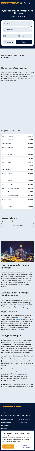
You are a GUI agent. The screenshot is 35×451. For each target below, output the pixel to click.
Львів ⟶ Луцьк (6, 203)
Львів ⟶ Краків (7, 173)
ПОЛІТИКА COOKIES (24, 419)
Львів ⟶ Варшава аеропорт (10, 195)
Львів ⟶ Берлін (7, 151)
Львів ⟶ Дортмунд (7, 206)
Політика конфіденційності (26, 446)
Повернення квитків (7, 419)
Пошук (24, 42)
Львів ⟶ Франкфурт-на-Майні (10, 188)
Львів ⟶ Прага (6, 169)
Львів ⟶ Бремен (7, 166)
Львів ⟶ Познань (7, 192)
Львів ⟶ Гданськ (7, 143)
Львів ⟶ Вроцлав (7, 139)
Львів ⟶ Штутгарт (7, 184)
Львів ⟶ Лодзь (6, 162)
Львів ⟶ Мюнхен (7, 180)
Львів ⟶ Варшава (7, 136)
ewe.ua (18, 319)
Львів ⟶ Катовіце (7, 147)
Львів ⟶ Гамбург (7, 154)
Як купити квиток (6, 422)
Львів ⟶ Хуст (6, 158)
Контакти (4, 428)
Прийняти (8, 446)
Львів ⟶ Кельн (6, 199)
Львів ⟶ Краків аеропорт (9, 177)
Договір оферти (23, 422)
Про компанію (5, 425)
